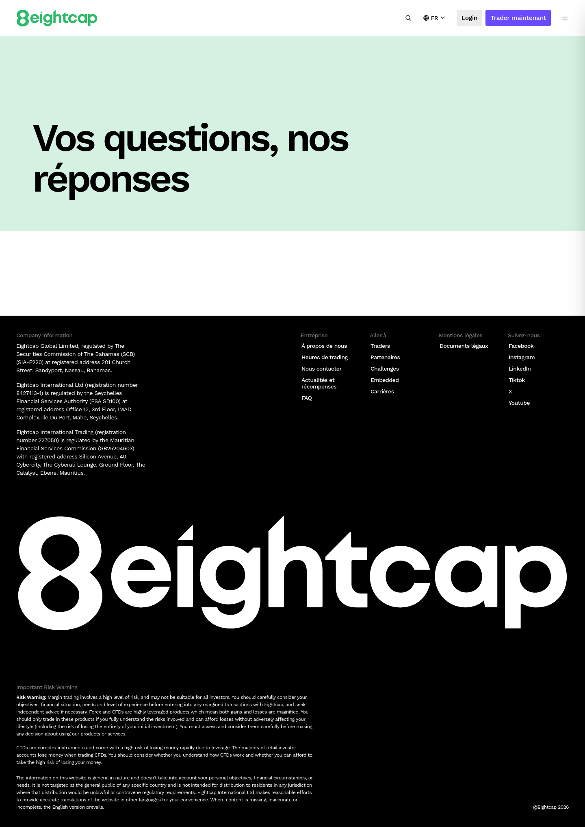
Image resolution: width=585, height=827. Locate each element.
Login (469, 18)
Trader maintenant (518, 18)
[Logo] (57, 18)
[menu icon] (565, 18)
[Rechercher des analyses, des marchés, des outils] (408, 18)
